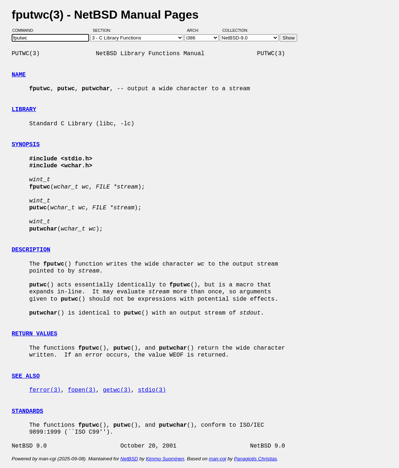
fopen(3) (82, 390)
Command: (25, 30)
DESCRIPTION (31, 250)
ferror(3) (45, 390)
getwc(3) (117, 390)
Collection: (235, 30)
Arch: (196, 30)
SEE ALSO (26, 376)
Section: (103, 30)
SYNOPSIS (26, 145)
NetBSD (129, 458)
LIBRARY (24, 110)
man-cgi (217, 458)
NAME (19, 75)
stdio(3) (152, 390)
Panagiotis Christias (255, 458)
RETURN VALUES (34, 334)
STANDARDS (27, 411)
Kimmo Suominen (165, 458)
